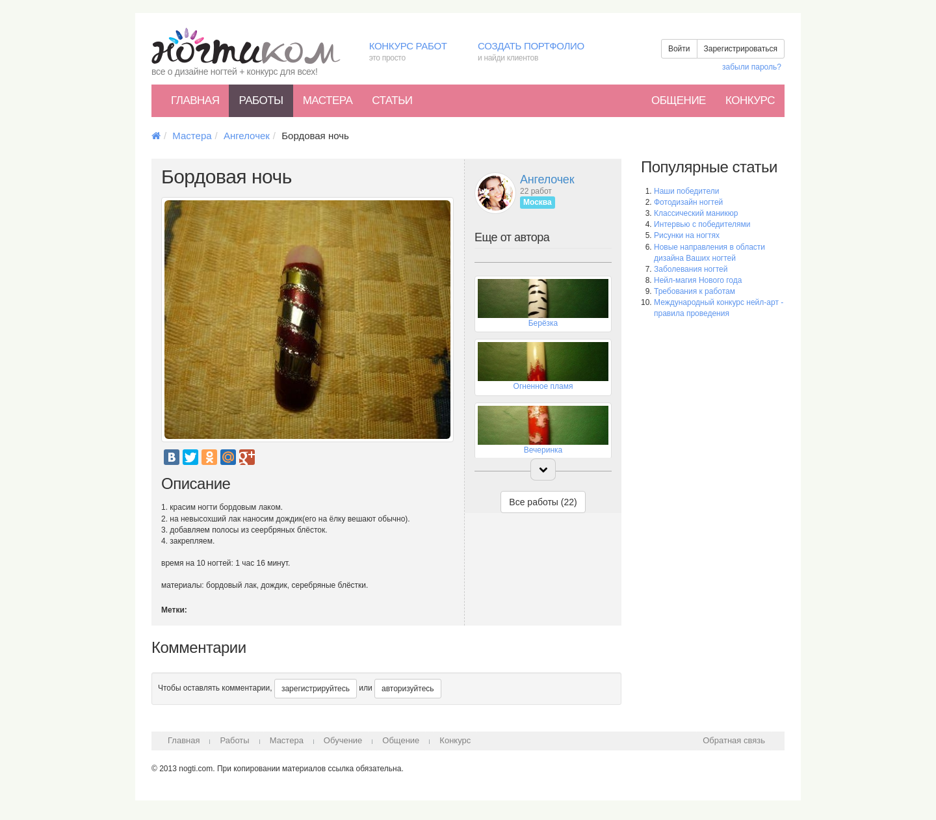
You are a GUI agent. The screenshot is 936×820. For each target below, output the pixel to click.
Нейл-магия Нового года (698, 280)
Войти (679, 48)
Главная (195, 100)
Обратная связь (734, 740)
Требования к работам (694, 291)
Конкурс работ (413, 52)
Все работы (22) (543, 502)
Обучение (343, 740)
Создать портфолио (540, 52)
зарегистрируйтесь (315, 688)
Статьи (392, 100)
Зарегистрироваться (740, 48)
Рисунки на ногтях (687, 235)
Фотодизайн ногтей (688, 202)
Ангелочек (247, 135)
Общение (678, 100)
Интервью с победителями (702, 224)
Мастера (328, 100)
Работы (261, 100)
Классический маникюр (696, 213)
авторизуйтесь (408, 688)
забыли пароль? (751, 67)
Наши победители (686, 191)
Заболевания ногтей (690, 269)
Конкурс (750, 100)
